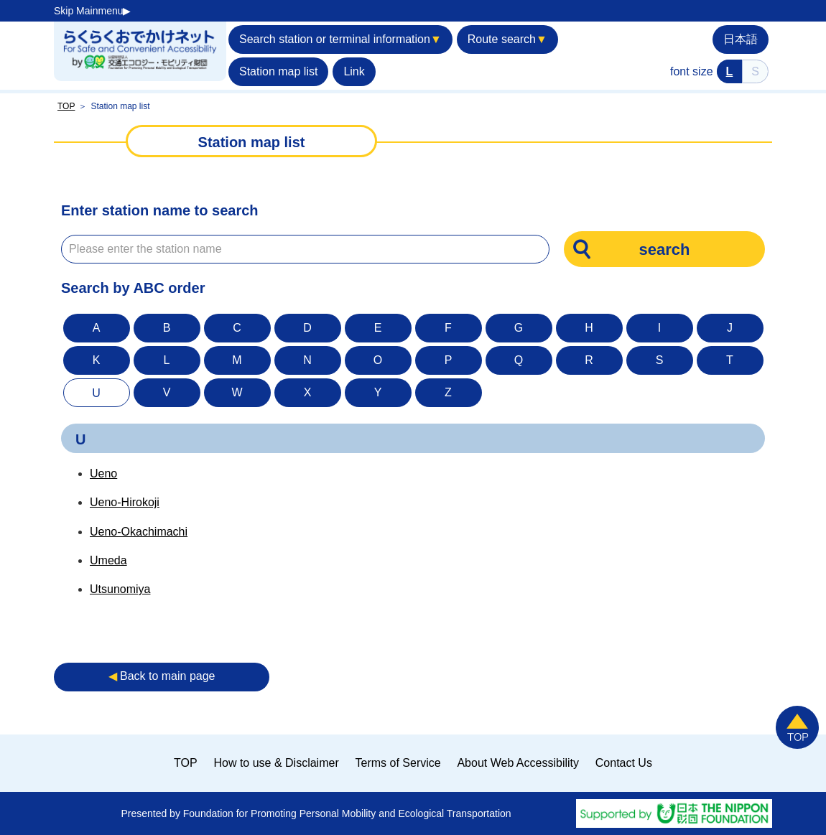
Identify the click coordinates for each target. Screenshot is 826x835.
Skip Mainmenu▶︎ (92, 11)
